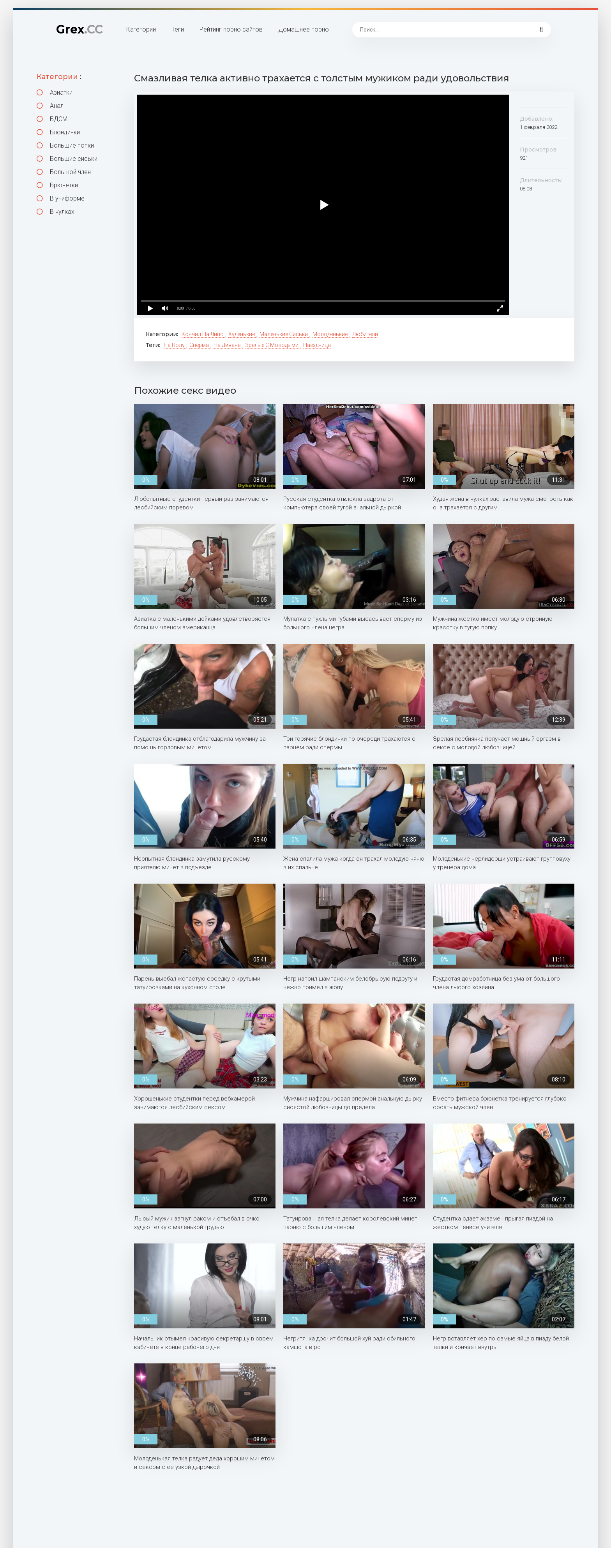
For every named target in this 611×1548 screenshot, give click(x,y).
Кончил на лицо (203, 334)
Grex (79, 29)
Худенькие (242, 334)
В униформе (61, 198)
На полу (175, 345)
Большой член (64, 172)
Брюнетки (57, 185)
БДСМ (52, 119)
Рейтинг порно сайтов (231, 29)
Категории (141, 29)
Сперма (199, 345)
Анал (50, 105)
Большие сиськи (67, 158)
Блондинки (58, 132)
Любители (365, 334)
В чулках (55, 211)
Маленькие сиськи (284, 334)
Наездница (317, 345)
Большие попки (65, 145)
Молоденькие (331, 334)
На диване (228, 345)
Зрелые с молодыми (272, 345)
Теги (177, 29)
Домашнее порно (303, 29)
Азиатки (54, 92)
